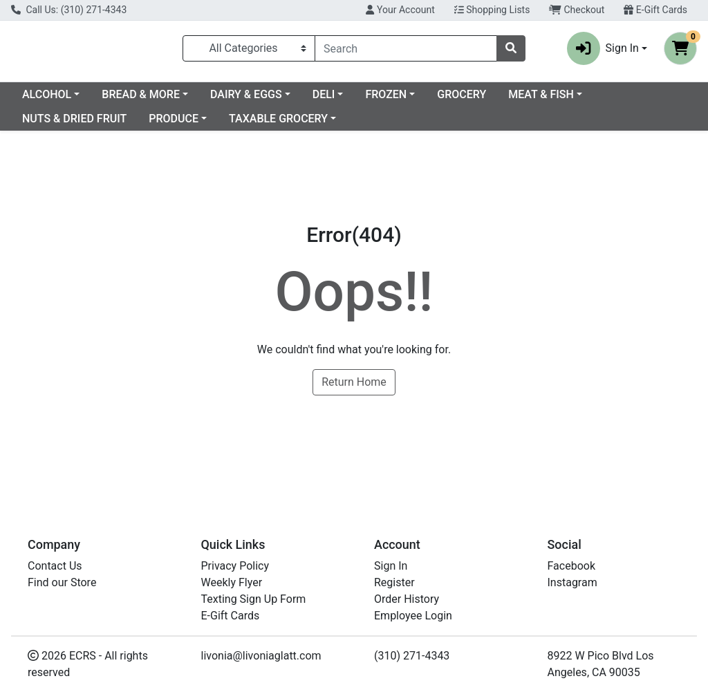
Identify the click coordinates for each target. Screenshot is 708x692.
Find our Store (62, 582)
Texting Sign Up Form (253, 599)
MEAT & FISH (55, 124)
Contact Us (55, 565)
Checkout (576, 9)
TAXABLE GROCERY (374, 124)
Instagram (572, 582)
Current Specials (63, 99)
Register (394, 582)
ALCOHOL (158, 99)
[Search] (406, 51)
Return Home (354, 387)
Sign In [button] (603, 51)
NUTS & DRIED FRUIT (170, 124)
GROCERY (573, 99)
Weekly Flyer (232, 582)
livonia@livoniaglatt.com (261, 655)
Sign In (390, 565)
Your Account (400, 9)
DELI (436, 99)
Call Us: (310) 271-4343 (69, 9)
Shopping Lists (492, 9)
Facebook (571, 565)
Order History (406, 599)
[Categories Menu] (249, 51)
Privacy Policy (235, 565)
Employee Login (413, 615)
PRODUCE (270, 124)
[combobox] (406, 51)
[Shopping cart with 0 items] (680, 51)
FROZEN (498, 99)
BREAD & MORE (253, 99)
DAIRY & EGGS (358, 99)
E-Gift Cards (655, 9)
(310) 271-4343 (411, 655)
